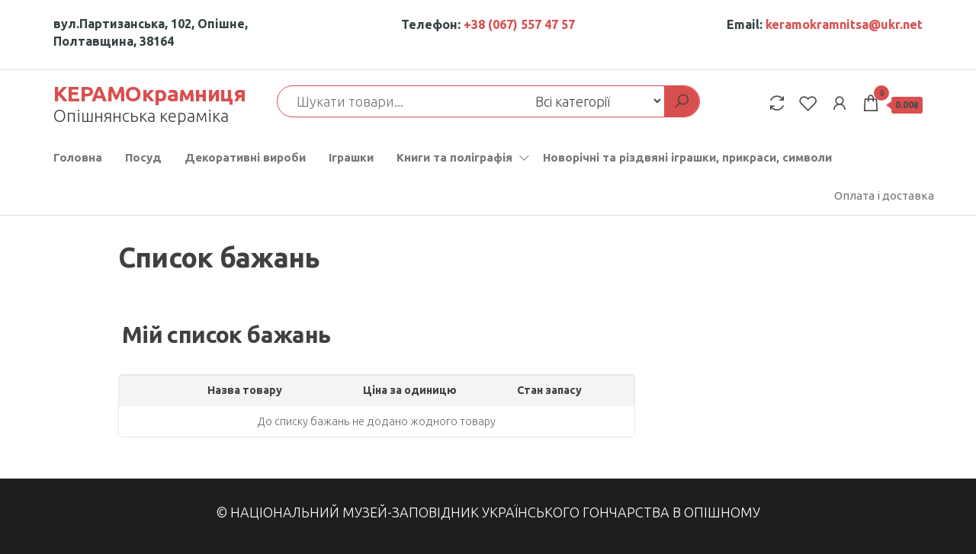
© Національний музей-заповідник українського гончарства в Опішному (488, 512)
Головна (77, 157)
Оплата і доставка (884, 195)
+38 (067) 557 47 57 (519, 24)
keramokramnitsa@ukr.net (844, 24)
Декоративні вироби (245, 157)
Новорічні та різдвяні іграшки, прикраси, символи (687, 157)
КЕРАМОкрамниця (149, 93)
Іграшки (351, 157)
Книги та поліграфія (454, 157)
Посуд (143, 157)
